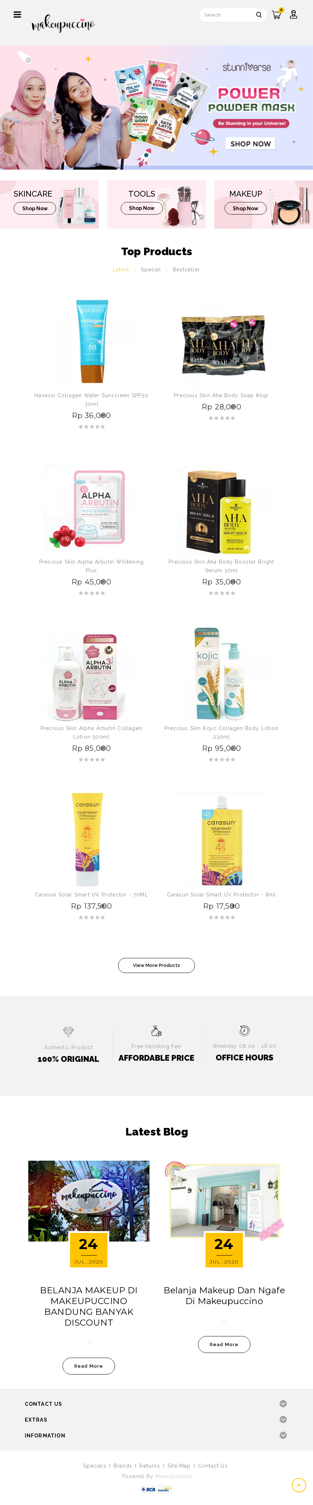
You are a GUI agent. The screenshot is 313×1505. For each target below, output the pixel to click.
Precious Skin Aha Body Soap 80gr (221, 395)
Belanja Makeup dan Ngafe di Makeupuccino (224, 1295)
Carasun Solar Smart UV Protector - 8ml (221, 895)
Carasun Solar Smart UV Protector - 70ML (91, 895)
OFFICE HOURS (244, 1057)
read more (88, 1366)
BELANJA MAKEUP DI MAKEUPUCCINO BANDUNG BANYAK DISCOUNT (89, 1306)
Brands (123, 1466)
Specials (94, 1466)
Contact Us (213, 1466)
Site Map (179, 1466)
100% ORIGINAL (68, 1059)
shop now (36, 209)
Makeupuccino (173, 1476)
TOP (300, 1485)
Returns (149, 1466)
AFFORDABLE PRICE (156, 1058)
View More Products (156, 965)
